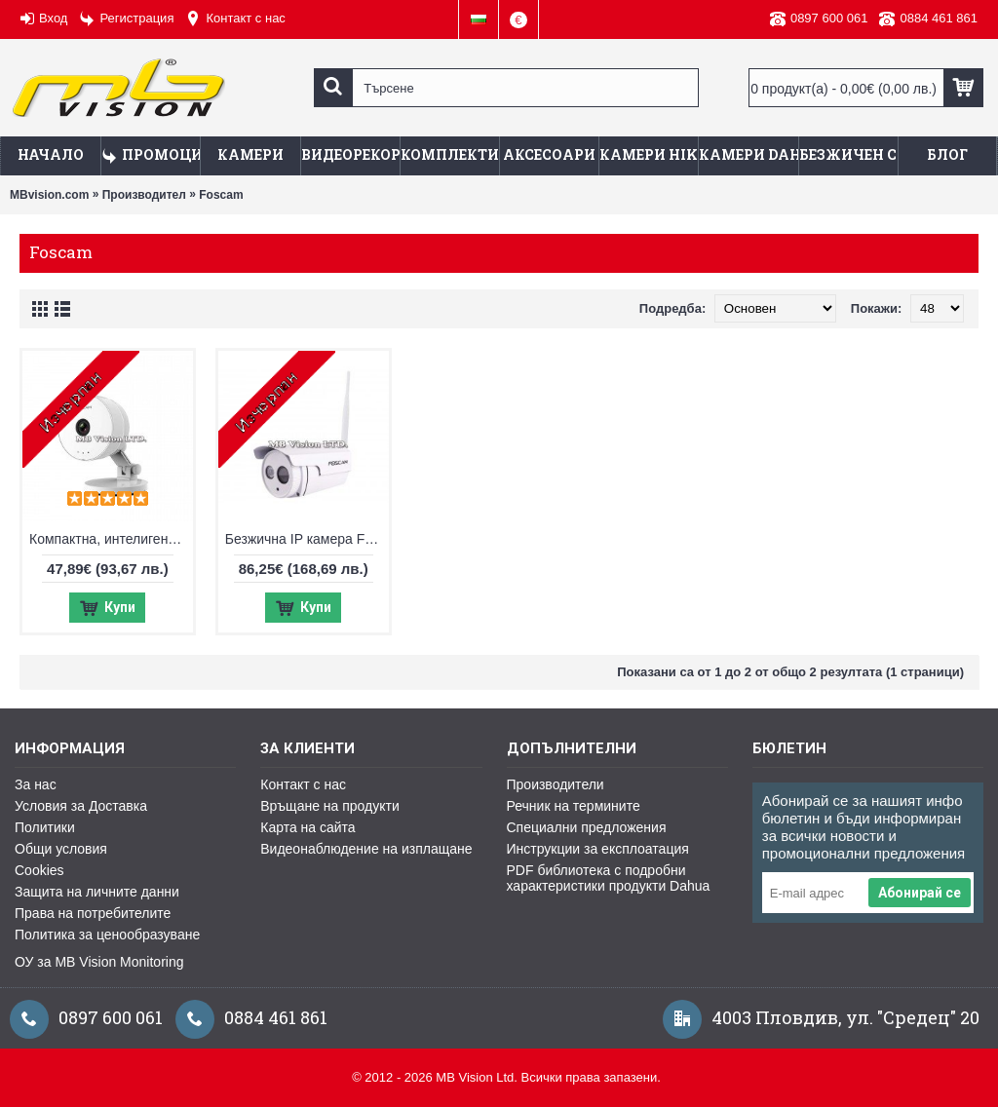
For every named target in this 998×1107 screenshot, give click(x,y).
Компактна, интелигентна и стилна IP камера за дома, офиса (111, 539)
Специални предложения (587, 827)
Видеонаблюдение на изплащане (366, 849)
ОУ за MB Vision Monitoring (99, 962)
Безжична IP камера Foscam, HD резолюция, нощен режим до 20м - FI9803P (307, 539)
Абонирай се (919, 892)
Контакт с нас (303, 784)
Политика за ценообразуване (107, 934)
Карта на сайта (307, 827)
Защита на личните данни (97, 891)
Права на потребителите (93, 913)
